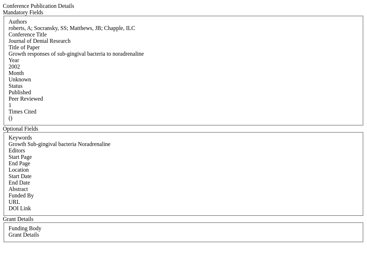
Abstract (18, 189)
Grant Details (24, 235)
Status (15, 86)
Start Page (20, 157)
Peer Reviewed (26, 99)
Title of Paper (24, 47)
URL (14, 202)
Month (16, 73)
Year (14, 60)
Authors (18, 22)
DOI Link (20, 208)
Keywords (20, 138)
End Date (19, 183)
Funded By (21, 195)
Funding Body (25, 228)
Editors (17, 150)
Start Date (20, 176)
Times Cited (22, 112)
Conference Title (28, 34)
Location (19, 170)
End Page (19, 163)
